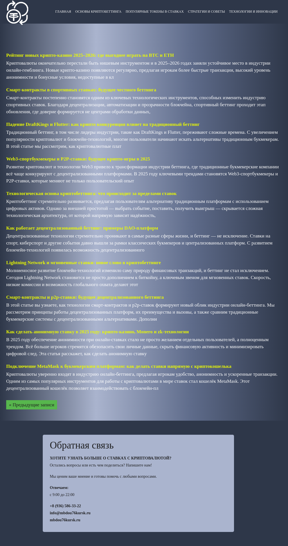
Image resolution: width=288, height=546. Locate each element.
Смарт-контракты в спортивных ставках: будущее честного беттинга (81, 89)
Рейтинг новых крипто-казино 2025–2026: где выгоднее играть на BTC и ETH (90, 55)
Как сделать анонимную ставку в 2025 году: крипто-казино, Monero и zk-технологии (97, 331)
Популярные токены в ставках (155, 11)
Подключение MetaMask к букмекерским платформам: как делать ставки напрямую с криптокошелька (118, 366)
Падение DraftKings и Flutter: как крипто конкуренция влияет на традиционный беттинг (103, 124)
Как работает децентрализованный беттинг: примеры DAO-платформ (82, 228)
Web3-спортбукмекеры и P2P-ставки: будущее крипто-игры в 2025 (78, 159)
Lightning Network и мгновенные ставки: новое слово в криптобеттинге (83, 262)
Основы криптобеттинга (98, 11)
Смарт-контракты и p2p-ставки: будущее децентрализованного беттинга (85, 297)
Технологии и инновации (253, 11)
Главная (63, 11)
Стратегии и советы (206, 11)
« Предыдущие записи (31, 404)
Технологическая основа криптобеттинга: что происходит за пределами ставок (91, 193)
